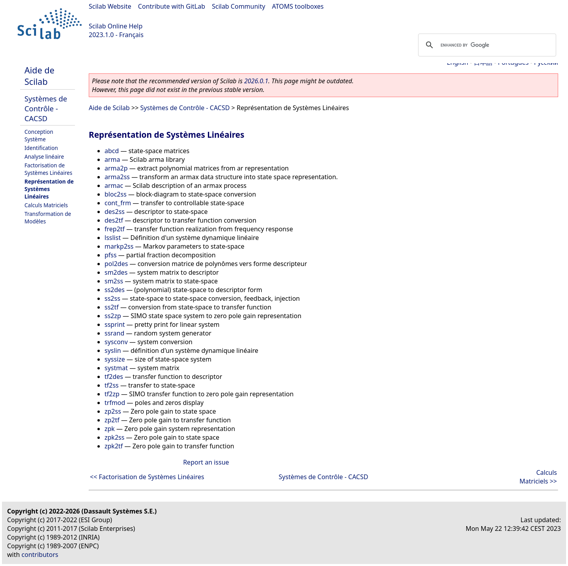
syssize (115, 359)
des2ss (115, 211)
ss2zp (113, 315)
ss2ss (112, 298)
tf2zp (112, 394)
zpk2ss (114, 437)
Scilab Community (238, 6)
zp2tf (112, 420)
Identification (41, 148)
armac (114, 185)
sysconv (116, 341)
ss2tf (112, 307)
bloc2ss (116, 194)
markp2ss (119, 246)
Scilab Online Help (115, 26)
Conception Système (38, 135)
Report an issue (206, 462)
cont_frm (118, 203)
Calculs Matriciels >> (538, 476)
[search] (486, 45)
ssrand (114, 333)
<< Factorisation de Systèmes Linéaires (147, 476)
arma (112, 159)
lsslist (113, 237)
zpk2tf (114, 446)
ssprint (115, 324)
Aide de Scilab (39, 75)
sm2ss (114, 281)
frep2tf (115, 229)
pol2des (116, 263)
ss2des (115, 289)
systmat (116, 368)
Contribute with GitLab (171, 6)
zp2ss (113, 411)
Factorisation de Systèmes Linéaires (48, 168)
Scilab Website (110, 6)
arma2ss (117, 176)
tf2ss (112, 385)
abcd (112, 150)
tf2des (114, 376)
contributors (40, 554)
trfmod (115, 402)
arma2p (116, 168)
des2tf (114, 220)
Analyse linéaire (44, 156)
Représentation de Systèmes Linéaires (49, 189)
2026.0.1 (256, 81)
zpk (110, 428)
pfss (111, 255)
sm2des (116, 272)
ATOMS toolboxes (298, 6)
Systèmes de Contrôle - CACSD (45, 108)
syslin (113, 350)
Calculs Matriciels (46, 205)
